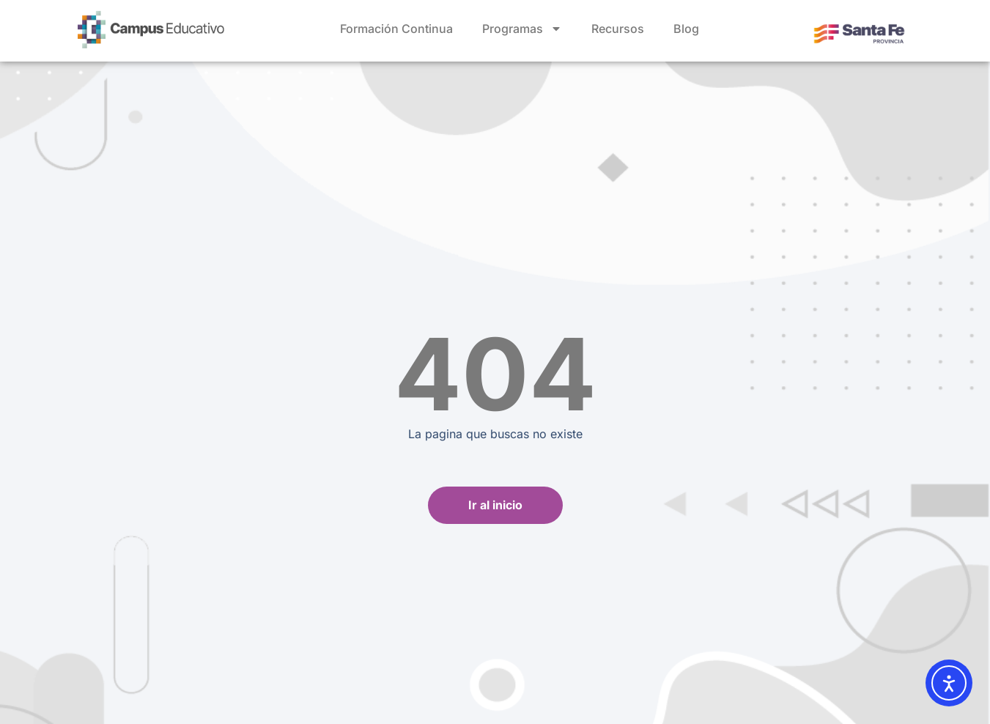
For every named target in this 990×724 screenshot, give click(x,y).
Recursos (617, 28)
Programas (522, 28)
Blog (686, 28)
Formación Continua (396, 28)
